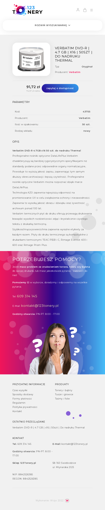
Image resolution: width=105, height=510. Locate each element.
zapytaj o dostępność (60, 88)
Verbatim (74, 72)
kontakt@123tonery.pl (40, 306)
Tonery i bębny (63, 390)
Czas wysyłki (19, 390)
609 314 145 (27, 296)
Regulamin (19, 402)
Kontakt (17, 411)
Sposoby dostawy (23, 394)
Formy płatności (22, 398)
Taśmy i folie (62, 398)
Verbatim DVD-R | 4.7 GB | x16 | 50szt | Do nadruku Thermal (48, 427)
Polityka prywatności (24, 407)
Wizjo (53, 500)
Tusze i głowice (64, 394)
